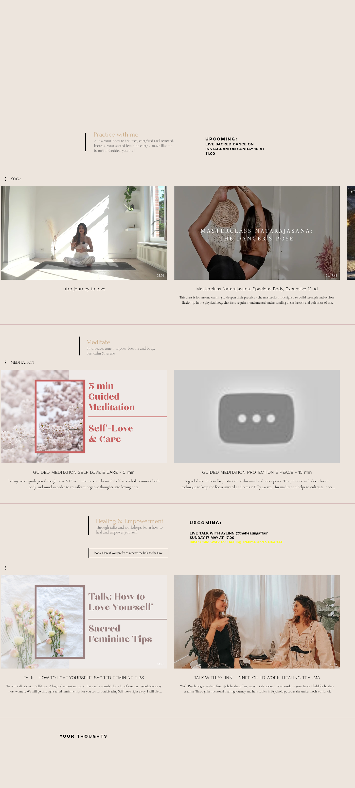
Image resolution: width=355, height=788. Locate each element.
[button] (13, 179)
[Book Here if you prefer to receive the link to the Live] (128, 553)
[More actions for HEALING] (8, 568)
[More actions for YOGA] (13, 179)
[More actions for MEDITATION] (19, 362)
